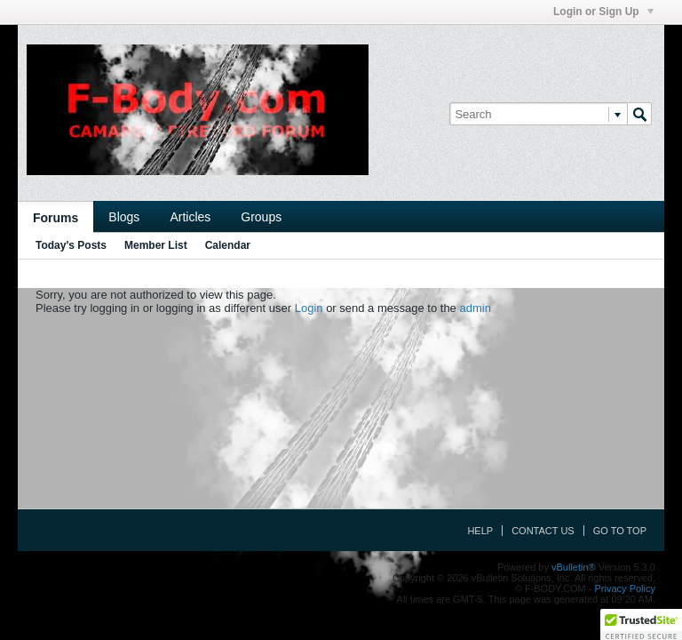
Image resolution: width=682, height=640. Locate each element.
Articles (190, 217)
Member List (155, 245)
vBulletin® (573, 567)
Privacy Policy (625, 588)
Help (480, 530)
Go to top (619, 530)
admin (474, 308)
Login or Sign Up (603, 11)
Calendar (227, 245)
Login (309, 308)
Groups (261, 217)
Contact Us (543, 530)
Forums (55, 218)
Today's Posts (71, 245)
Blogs (123, 217)
